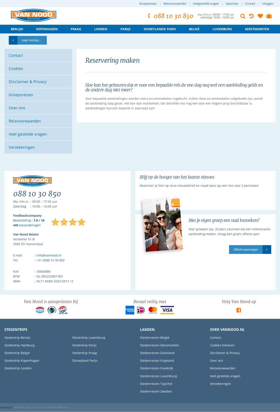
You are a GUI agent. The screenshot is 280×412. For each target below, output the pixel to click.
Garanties (232, 3)
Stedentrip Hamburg (19, 345)
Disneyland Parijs (85, 360)
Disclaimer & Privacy (225, 353)
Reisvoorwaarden (174, 3)
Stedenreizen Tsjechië (156, 384)
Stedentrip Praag (84, 353)
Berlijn (17, 29)
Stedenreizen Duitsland (157, 353)
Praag (76, 29)
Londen (100, 29)
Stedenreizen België (154, 337)
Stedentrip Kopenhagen (21, 360)
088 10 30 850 (170, 16)
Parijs (126, 29)
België (194, 29)
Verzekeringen (220, 384)
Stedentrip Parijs (84, 345)
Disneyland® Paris (160, 29)
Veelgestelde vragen (206, 3)
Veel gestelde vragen (225, 376)
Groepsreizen (148, 3)
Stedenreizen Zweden (156, 391)
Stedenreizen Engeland (157, 360)
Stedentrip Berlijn (17, 337)
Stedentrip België (17, 353)
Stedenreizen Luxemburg (158, 376)
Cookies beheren (222, 345)
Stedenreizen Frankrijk (156, 368)
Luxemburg (222, 29)
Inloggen (267, 3)
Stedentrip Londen (18, 368)
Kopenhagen (47, 29)
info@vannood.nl (49, 255)
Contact (250, 3)
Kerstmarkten (257, 29)
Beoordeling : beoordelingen (28, 223)
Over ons (216, 360)
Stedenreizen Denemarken (159, 345)
